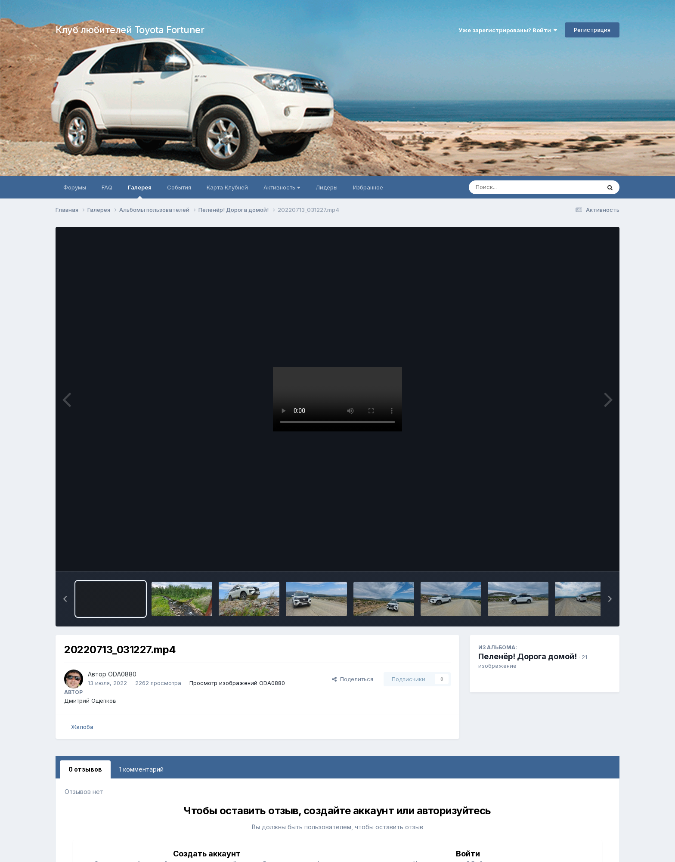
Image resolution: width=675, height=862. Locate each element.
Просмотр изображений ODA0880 (237, 682)
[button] (65, 598)
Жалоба (82, 726)
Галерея (140, 191)
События (179, 187)
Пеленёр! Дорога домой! (527, 656)
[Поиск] (518, 187)
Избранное (368, 187)
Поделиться (352, 679)
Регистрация (592, 29)
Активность (281, 187)
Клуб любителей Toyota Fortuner (130, 29)
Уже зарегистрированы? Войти (507, 30)
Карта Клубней (227, 187)
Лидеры (327, 187)
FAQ (107, 187)
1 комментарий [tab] (141, 769)
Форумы (74, 187)
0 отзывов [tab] (85, 769)
